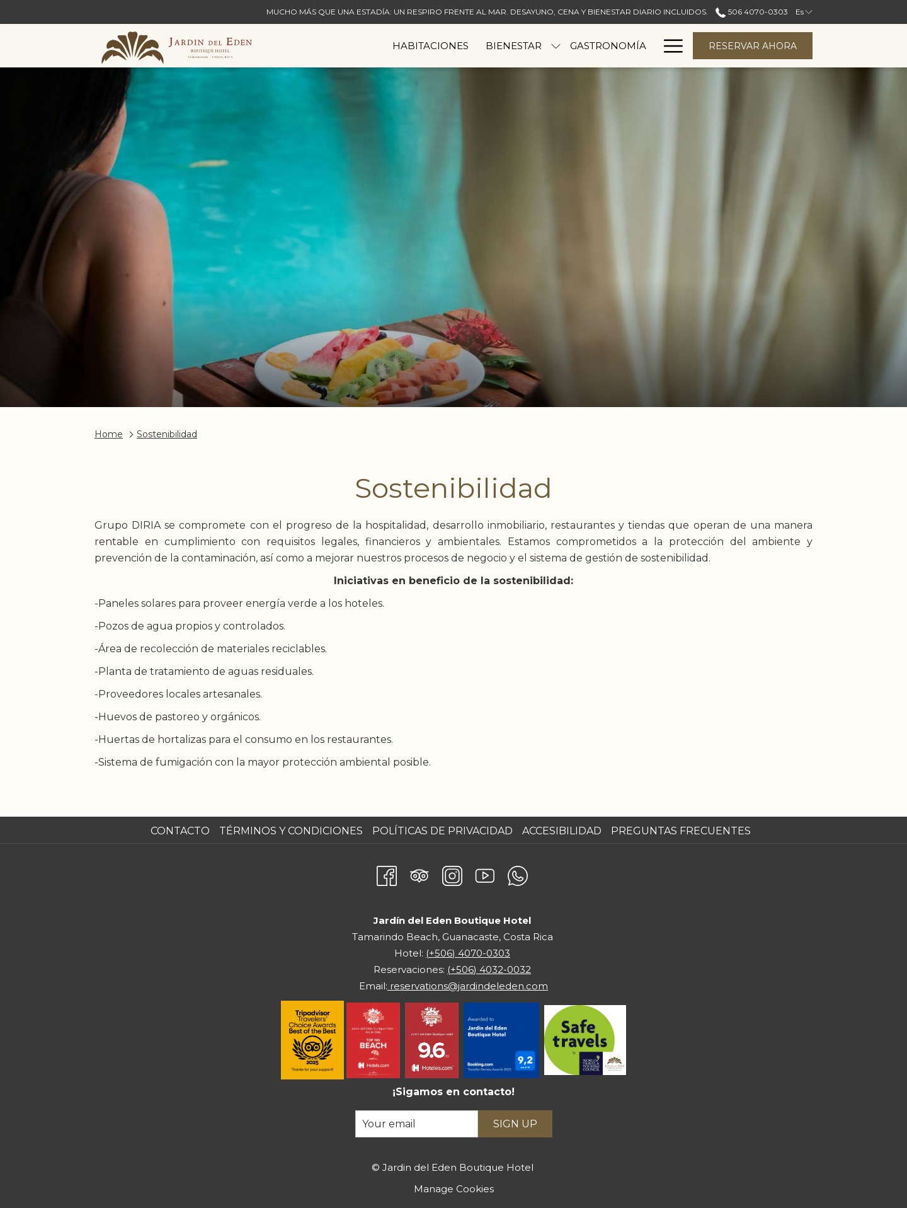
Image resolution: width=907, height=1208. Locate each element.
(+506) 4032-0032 (489, 969)
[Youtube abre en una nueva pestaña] (485, 873)
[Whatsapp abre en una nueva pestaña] (518, 873)
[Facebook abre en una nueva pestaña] (387, 873)
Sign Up (515, 1124)
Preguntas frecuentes (681, 831)
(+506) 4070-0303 (468, 953)
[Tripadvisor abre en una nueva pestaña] (419, 873)
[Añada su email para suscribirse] (416, 1123)
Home (108, 434)
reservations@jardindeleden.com (467, 986)
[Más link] (668, 45)
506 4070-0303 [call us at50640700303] (751, 11)
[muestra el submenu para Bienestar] (480, 45)
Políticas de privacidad (442, 831)
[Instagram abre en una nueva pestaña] (452, 873)
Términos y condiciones (291, 831)
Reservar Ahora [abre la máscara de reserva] (753, 46)
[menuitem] (354, 45)
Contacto (180, 831)
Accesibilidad (562, 831)
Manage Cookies (454, 1189)
